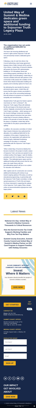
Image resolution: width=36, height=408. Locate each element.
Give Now (18, 287)
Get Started (12, 305)
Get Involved (12, 388)
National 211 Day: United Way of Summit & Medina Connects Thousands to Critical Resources (18, 223)
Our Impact (11, 385)
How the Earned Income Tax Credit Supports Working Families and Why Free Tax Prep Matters (18, 232)
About (8, 391)
